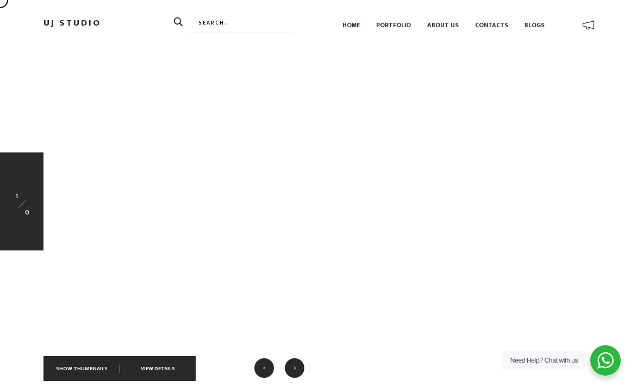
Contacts (491, 25)
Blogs (534, 25)
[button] (264, 368)
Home (351, 25)
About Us (443, 25)
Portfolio (393, 25)
